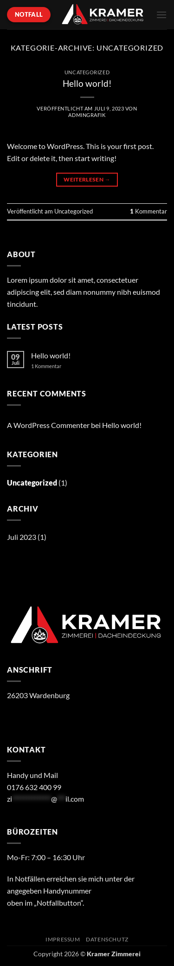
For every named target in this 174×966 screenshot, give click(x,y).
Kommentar (148, 211)
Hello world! (87, 83)
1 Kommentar (53, 366)
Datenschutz (107, 939)
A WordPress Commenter (48, 425)
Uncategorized (87, 72)
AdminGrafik (86, 115)
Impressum (62, 939)
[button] (161, 14)
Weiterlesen (87, 179)
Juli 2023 (21, 536)
